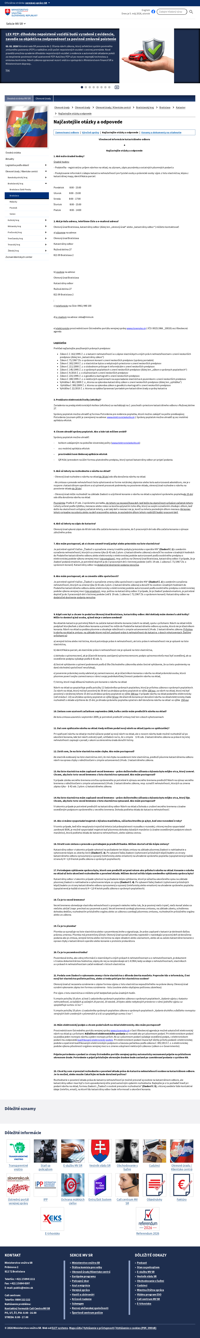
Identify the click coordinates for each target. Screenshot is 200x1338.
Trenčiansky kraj (15, 238)
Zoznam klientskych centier (18, 256)
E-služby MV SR (146, 1272)
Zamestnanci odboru (67, 132)
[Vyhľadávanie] (172, 12)
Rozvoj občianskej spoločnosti (90, 1308)
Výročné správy (90, 132)
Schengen (78, 1303)
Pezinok (13, 207)
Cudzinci (142, 1285)
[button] (16, 22)
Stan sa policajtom (148, 1267)
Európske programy (84, 1276)
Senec (13, 213)
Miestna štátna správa (150, 1290)
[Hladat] (191, 11)
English (146, 10)
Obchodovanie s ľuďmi (150, 1281)
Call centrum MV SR (148, 1299)
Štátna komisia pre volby (87, 1267)
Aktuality (9, 158)
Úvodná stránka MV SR (19, 98)
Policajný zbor (80, 1281)
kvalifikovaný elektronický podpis (95, 1039)
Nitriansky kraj (14, 226)
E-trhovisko (144, 1303)
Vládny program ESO (149, 1294)
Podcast (142, 1262)
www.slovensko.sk (136, 328)
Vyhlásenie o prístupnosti (98, 1328)
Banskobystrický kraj (17, 177)
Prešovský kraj (15, 232)
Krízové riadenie (82, 1299)
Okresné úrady (43, 98)
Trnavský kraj (14, 244)
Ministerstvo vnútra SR (86, 1262)
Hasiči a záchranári (83, 1294)
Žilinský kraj (13, 250)
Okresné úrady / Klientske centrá (21, 171)
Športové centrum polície (87, 1312)
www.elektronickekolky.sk (121, 417)
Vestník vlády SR (147, 1276)
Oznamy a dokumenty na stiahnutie (161, 132)
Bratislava (14, 195)
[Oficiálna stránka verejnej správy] (38, 3)
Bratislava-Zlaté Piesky (20, 189)
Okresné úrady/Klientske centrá (91, 1272)
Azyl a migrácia (81, 1285)
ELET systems (60, 1328)
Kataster (180, 107)
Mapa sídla (75, 1328)
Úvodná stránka (13, 152)
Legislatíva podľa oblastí (17, 165)
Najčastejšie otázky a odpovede (75, 113)
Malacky (13, 201)
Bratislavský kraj (15, 183)
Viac (8, 70)
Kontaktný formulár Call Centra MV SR (27, 1308)
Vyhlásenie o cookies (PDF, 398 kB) (136, 1328)
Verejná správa (81, 1290)
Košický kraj (13, 220)
